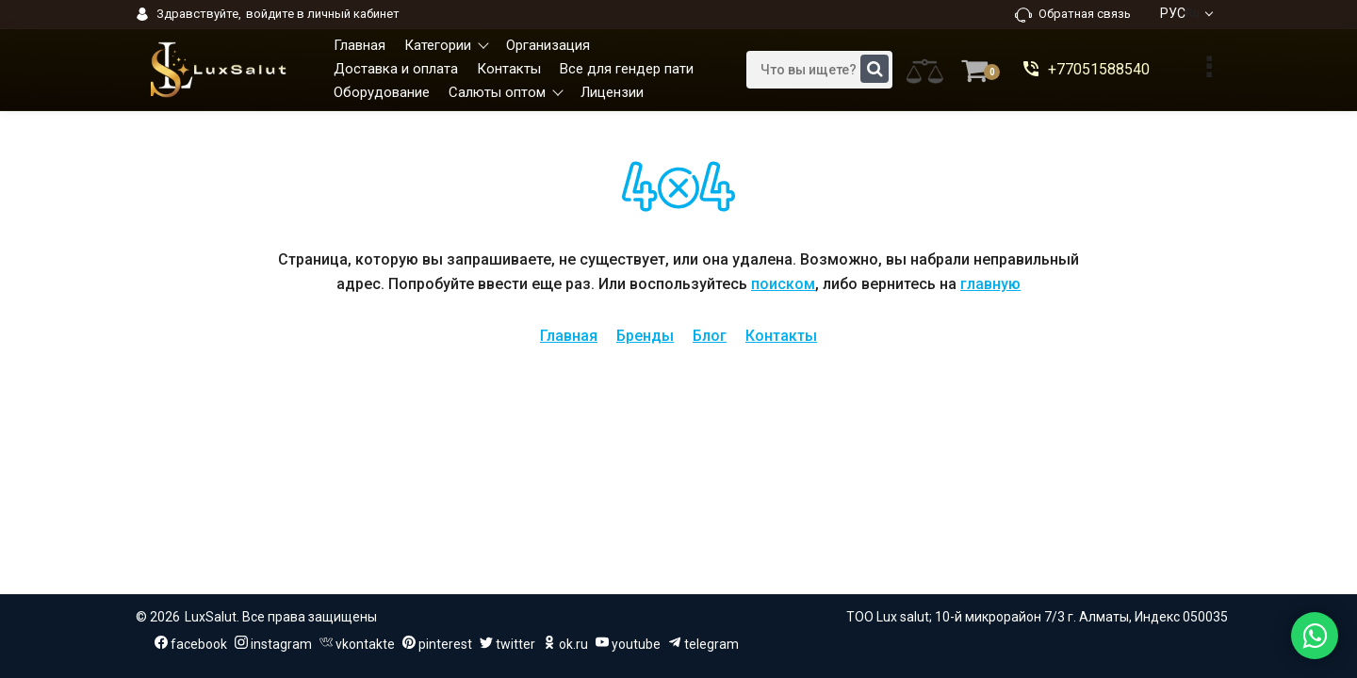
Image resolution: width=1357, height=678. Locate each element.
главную (990, 284)
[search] (819, 70)
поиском (783, 284)
